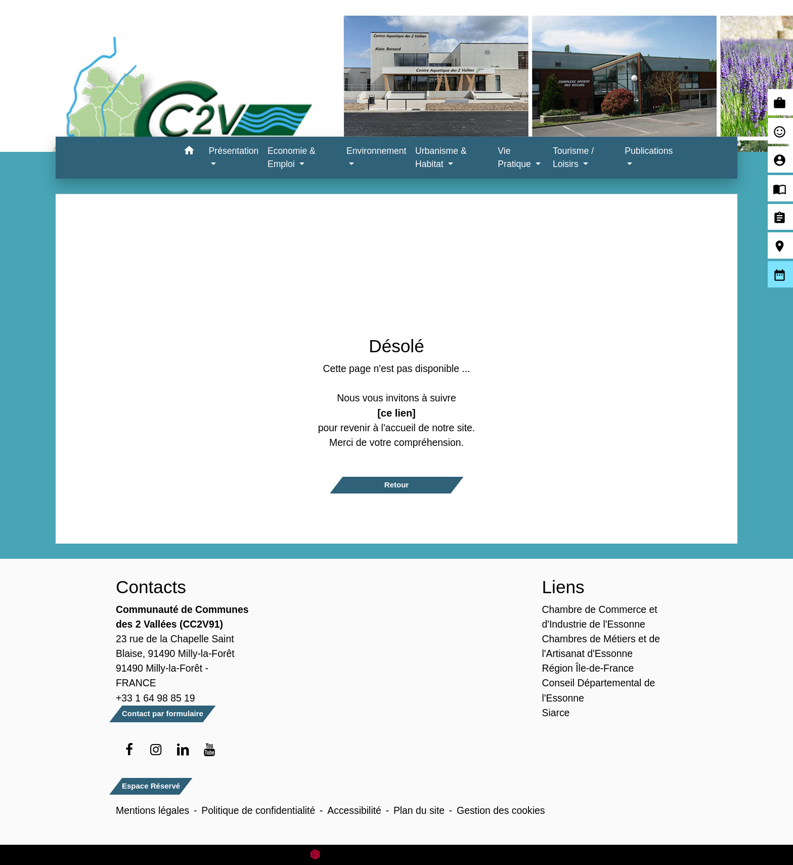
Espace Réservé (151, 785)
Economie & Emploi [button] (292, 157)
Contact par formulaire (162, 713)
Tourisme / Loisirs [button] (573, 157)
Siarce (556, 712)
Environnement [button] (376, 151)
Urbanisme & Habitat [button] (441, 157)
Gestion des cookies (501, 810)
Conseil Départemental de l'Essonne (598, 690)
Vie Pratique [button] (515, 157)
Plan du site (419, 810)
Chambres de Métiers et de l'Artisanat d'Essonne (601, 646)
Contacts (151, 587)
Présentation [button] (234, 151)
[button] (189, 152)
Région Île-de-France (588, 668)
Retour (396, 484)
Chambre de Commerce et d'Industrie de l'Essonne (599, 617)
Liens (563, 587)
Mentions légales (152, 810)
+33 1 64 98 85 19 (155, 698)
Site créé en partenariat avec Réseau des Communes (396, 854)
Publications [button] (649, 151)
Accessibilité (354, 810)
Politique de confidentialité (258, 810)
